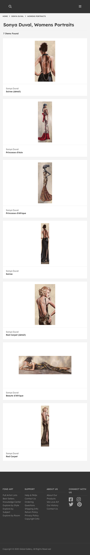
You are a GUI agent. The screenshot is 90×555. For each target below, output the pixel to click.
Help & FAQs (31, 495)
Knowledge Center (12, 502)
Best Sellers (8, 498)
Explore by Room (11, 515)
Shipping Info (31, 508)
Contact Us (30, 498)
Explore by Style (11, 505)
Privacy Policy (32, 515)
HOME (5, 16)
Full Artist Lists (10, 495)
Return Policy (31, 512)
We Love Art (53, 502)
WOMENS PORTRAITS (36, 16)
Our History (52, 505)
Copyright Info (32, 518)
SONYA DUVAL (17, 16)
